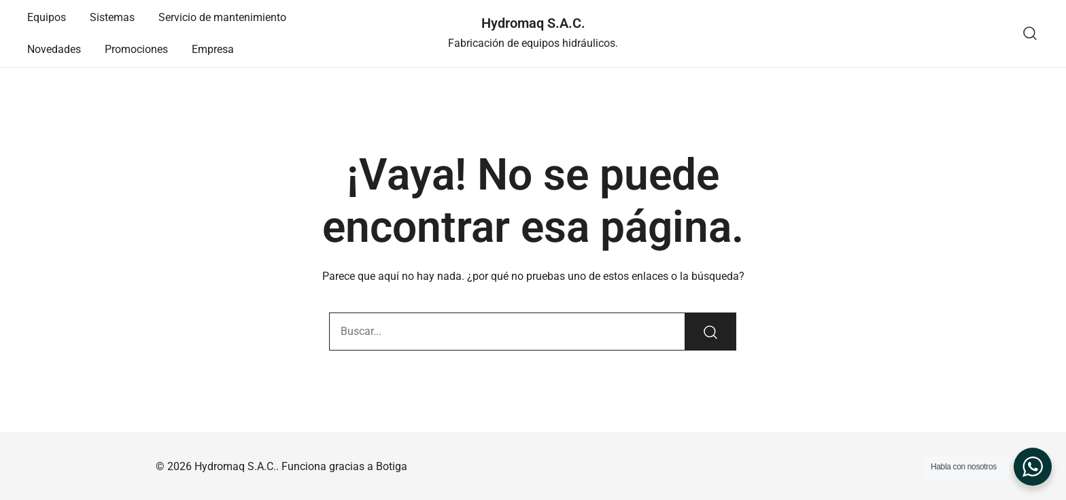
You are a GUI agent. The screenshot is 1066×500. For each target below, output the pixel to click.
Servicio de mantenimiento (222, 17)
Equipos (46, 17)
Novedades (54, 49)
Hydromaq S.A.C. (533, 23)
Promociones (136, 49)
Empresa (213, 49)
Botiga (391, 466)
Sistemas (112, 17)
